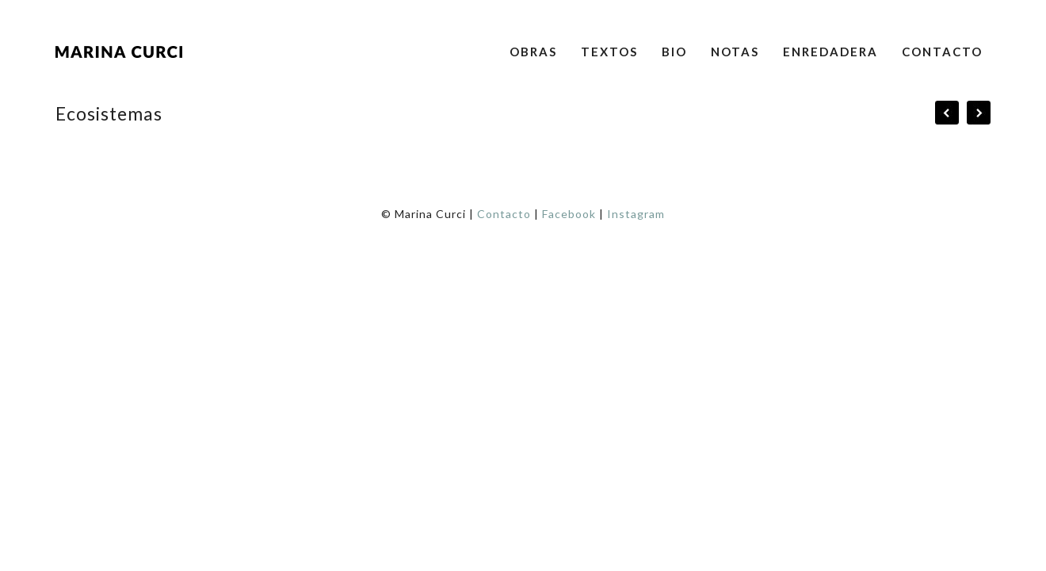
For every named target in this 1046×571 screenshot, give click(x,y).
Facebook (569, 213)
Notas (735, 51)
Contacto (942, 51)
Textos (609, 51)
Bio (674, 51)
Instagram (636, 213)
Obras (533, 51)
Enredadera (830, 51)
